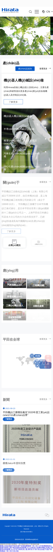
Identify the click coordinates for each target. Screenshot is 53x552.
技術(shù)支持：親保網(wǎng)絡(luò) (26, 539)
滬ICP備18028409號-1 (26, 531)
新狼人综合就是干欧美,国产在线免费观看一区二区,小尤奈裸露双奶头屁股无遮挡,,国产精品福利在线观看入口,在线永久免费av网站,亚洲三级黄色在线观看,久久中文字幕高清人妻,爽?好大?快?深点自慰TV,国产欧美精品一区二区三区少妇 (26, 548)
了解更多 (13, 102)
